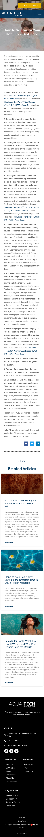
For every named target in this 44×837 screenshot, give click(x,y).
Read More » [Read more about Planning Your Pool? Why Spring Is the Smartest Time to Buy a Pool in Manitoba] (9, 606)
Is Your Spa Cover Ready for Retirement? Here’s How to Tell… (20, 503)
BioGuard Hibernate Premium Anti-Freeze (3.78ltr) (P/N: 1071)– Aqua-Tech (21, 351)
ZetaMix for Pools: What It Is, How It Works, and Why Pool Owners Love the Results (20, 644)
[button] (40, 14)
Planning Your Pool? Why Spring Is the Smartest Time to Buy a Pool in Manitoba (21, 580)
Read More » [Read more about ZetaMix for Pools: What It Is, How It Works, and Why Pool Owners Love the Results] (9, 683)
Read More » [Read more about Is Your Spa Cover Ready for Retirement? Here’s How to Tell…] (9, 542)
